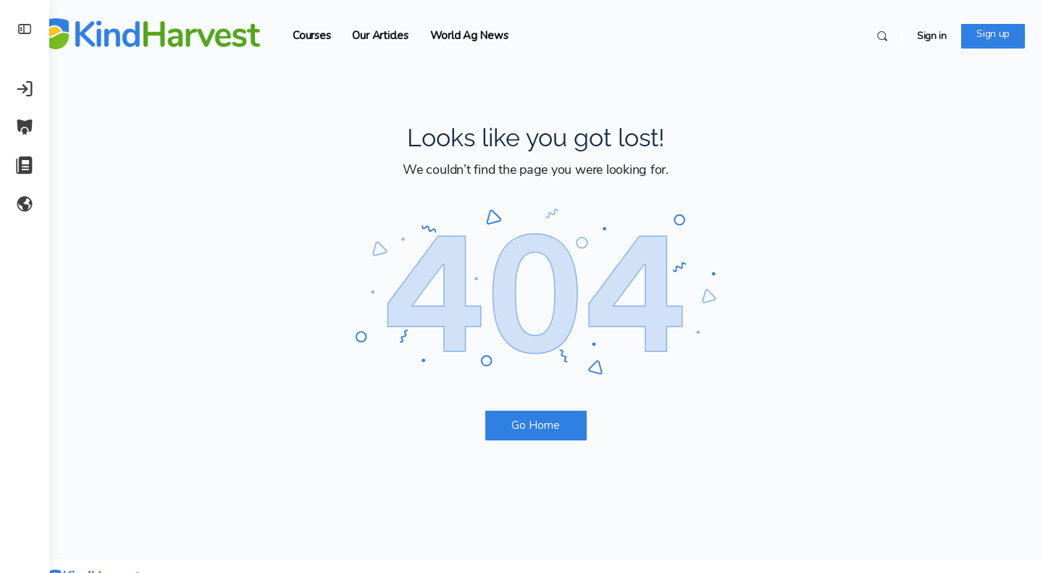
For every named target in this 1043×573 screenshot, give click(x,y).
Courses (332, 35)
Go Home (546, 425)
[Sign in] (24, 88)
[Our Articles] (24, 165)
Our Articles (401, 35)
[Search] (882, 36)
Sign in (932, 36)
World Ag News (490, 35)
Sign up (993, 34)
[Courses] (24, 126)
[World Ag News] (24, 203)
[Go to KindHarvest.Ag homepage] (172, 34)
